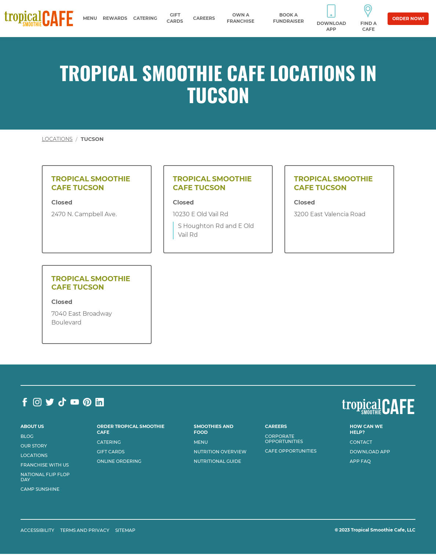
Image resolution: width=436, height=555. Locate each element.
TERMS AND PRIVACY (84, 530)
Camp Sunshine (40, 489)
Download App (370, 451)
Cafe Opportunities (290, 451)
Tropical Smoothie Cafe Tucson (90, 183)
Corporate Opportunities (284, 439)
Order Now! (408, 18)
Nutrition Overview (220, 451)
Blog (27, 436)
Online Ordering (119, 461)
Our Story (34, 446)
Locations (57, 139)
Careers (204, 18)
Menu (90, 18)
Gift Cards (110, 451)
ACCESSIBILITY (37, 530)
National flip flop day (45, 477)
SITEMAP (125, 530)
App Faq (360, 461)
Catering (145, 18)
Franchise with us (45, 465)
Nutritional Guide (217, 461)
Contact (361, 442)
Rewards (115, 18)
